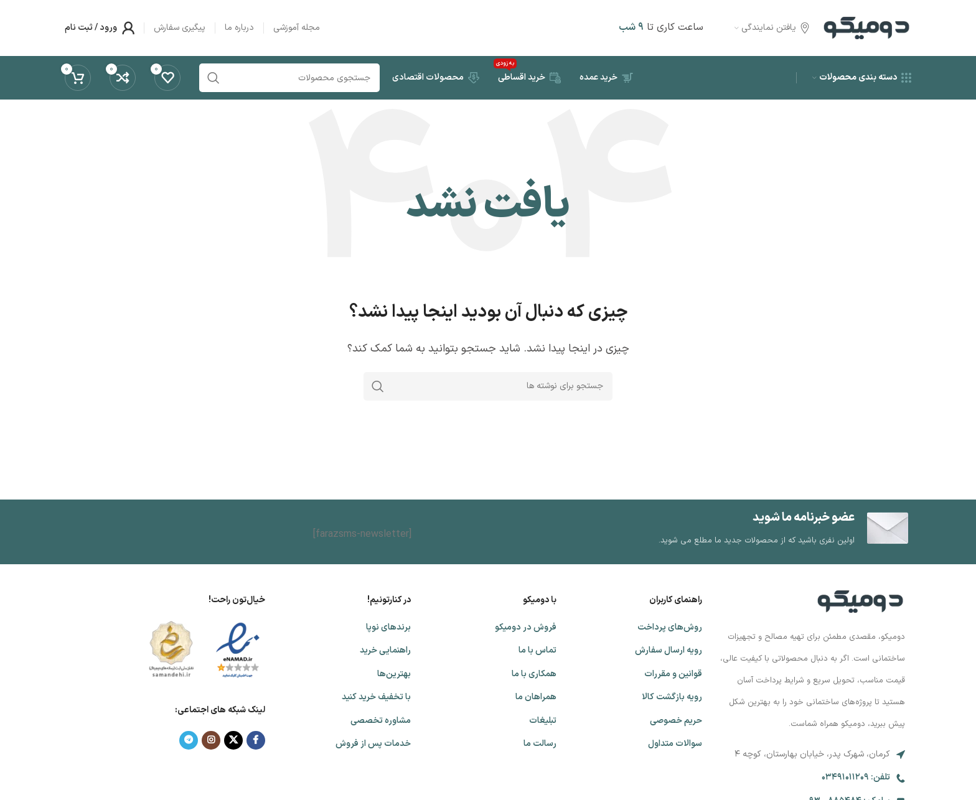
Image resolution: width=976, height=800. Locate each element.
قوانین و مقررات (673, 674)
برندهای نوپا (388, 627)
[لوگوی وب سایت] (866, 27)
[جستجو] (488, 386)
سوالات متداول (675, 743)
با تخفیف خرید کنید (376, 697)
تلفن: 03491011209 (856, 777)
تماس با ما (537, 650)
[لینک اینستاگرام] (211, 740)
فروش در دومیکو (525, 627)
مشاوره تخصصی (380, 720)
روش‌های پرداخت (669, 627)
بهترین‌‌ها (394, 674)
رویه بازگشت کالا (672, 697)
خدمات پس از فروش (373, 743)
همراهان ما (535, 697)
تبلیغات (542, 720)
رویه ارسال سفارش (668, 650)
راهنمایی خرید (385, 650)
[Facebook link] (255, 740)
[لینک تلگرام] (188, 740)
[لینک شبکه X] (233, 740)
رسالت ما (539, 743)
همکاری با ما (534, 674)
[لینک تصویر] (860, 600)
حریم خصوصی (676, 720)
